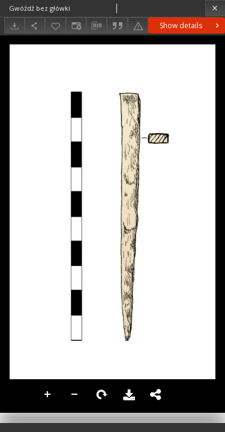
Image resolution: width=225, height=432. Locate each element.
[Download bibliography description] (96, 25)
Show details (190, 25)
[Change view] (76, 25)
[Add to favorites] (55, 25)
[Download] (14, 25)
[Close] (215, 8)
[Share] (35, 25)
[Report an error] (138, 25)
